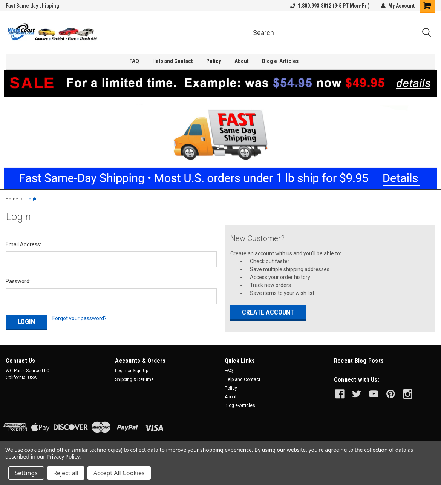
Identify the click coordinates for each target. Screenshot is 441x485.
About (241, 61)
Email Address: (23, 244)
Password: (18, 281)
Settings (26, 473)
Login (32, 198)
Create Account (268, 312)
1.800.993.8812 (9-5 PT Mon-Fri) (330, 6)
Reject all (65, 473)
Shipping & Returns (134, 379)
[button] (220, 129)
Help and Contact (172, 61)
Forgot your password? (79, 318)
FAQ (134, 61)
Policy (213, 61)
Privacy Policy (63, 456)
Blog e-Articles (280, 61)
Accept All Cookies (119, 473)
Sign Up (140, 370)
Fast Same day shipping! (33, 6)
